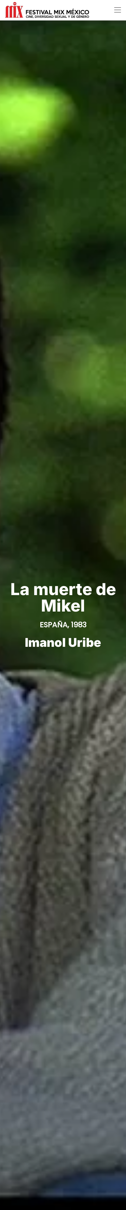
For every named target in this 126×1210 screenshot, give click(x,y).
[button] (117, 10)
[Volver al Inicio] (47, 10)
